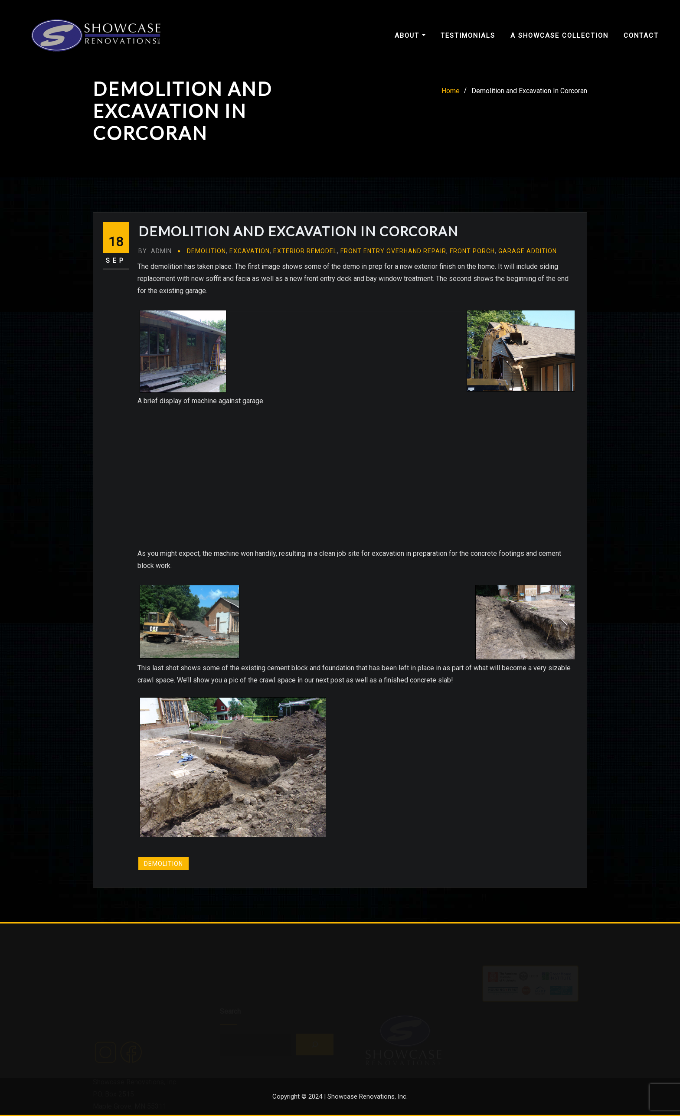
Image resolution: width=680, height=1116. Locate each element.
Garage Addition (527, 251)
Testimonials (468, 35)
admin (155, 251)
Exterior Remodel (305, 251)
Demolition (206, 251)
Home (450, 91)
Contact (641, 35)
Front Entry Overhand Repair (393, 251)
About (410, 35)
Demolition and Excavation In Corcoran (529, 91)
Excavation (249, 251)
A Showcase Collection (559, 35)
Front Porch (472, 251)
